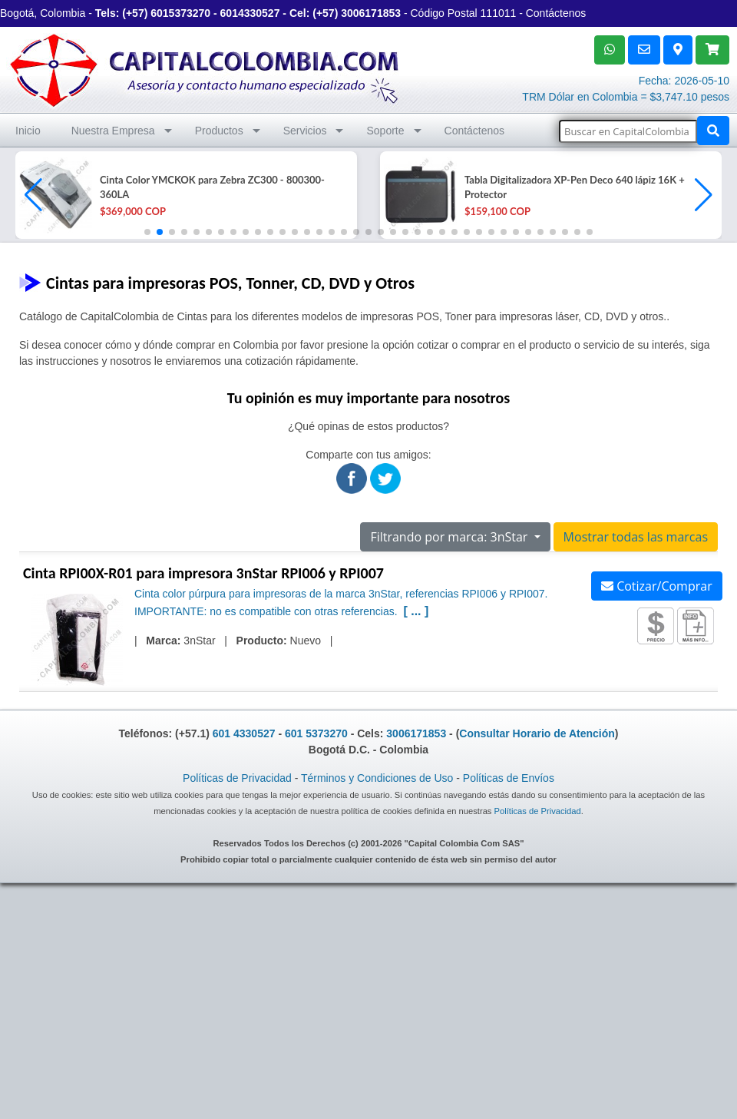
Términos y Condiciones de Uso (377, 778)
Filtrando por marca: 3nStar (450, 536)
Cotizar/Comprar (656, 586)
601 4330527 (244, 733)
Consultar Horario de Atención (537, 733)
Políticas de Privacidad (237, 778)
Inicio (28, 130)
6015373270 (180, 13)
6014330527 (250, 13)
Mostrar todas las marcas (635, 536)
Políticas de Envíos (508, 778)
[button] (703, 195)
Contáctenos (556, 13)
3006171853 (371, 13)
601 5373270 (316, 733)
